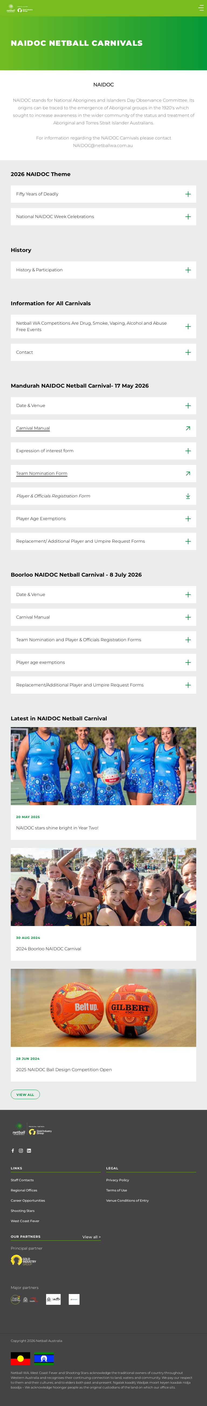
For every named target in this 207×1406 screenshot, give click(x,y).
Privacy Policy (117, 1180)
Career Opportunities (28, 1200)
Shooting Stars (22, 1211)
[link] (103, 428)
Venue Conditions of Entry (127, 1200)
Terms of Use (116, 1190)
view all (25, 1095)
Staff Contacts (22, 1180)
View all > (91, 1237)
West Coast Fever (25, 1221)
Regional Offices (24, 1190)
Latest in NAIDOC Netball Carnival (59, 718)
